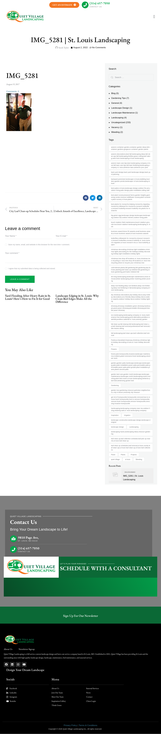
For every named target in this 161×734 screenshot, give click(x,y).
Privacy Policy (70, 725)
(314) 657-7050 (100, 3)
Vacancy (115, 127)
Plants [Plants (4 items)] (123, 455)
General (115, 103)
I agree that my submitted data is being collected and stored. (31, 268)
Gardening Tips (118, 98)
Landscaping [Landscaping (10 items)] (134, 427)
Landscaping (117, 117)
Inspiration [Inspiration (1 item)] (115, 415)
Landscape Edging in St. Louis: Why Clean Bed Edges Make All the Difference (77, 298)
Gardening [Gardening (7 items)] (115, 385)
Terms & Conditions (88, 725)
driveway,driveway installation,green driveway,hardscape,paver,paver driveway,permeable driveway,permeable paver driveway (130, 308)
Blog (113, 93)
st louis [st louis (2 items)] (127, 459)
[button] (154, 17)
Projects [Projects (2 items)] (134, 455)
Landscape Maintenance (123, 113)
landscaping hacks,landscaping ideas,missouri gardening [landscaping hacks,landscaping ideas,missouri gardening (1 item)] (130, 433)
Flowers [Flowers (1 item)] (114, 349)
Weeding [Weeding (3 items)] (139, 459)
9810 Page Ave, (28, 538)
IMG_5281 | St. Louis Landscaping (133, 478)
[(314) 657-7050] (85, 5)
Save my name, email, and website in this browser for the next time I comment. (39, 245)
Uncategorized (118, 122)
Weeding (115, 132)
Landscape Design (120, 108)
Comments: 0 (12, 91)
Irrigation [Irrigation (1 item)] (127, 415)
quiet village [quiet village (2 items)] (115, 459)
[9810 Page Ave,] (13, 538)
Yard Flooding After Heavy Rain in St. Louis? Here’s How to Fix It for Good (28, 297)
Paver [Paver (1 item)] (113, 455)
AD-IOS (107, 729)
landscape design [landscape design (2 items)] (117, 427)
